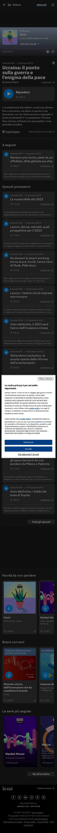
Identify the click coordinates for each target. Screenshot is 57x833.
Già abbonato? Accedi (28, 454)
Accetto (28, 449)
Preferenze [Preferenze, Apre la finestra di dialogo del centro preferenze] (28, 442)
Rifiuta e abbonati (45, 379)
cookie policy (34, 408)
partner (39, 422)
